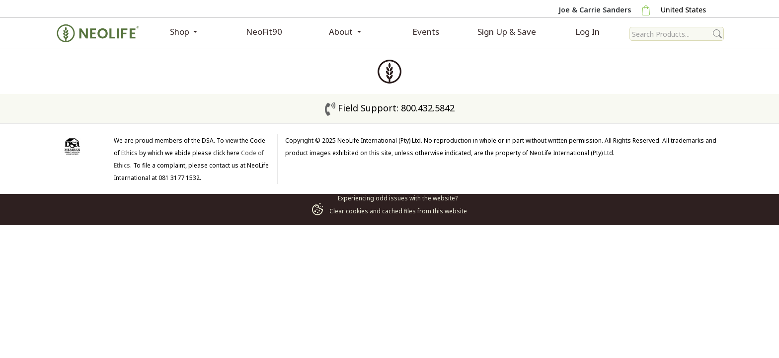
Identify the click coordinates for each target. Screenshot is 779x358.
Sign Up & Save (506, 31)
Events (425, 31)
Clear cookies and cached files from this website (389, 211)
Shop (180, 31)
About (342, 31)
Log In (587, 31)
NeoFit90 (264, 31)
